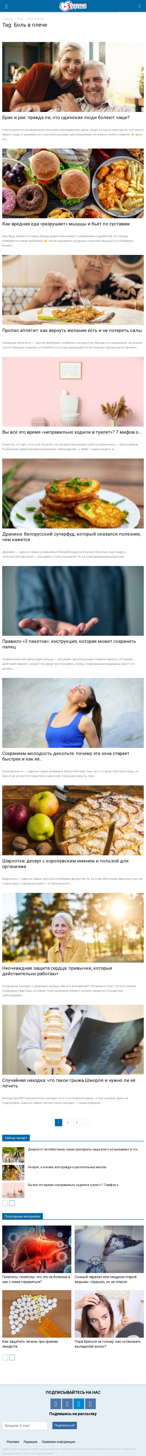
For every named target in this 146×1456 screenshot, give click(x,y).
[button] (140, 6)
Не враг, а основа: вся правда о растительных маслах (67, 1167)
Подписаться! (65, 1425)
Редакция (30, 1442)
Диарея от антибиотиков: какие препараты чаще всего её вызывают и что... (84, 1149)
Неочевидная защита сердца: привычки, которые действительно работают (57, 970)
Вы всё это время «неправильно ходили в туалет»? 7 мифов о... (72, 432)
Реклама (13, 1442)
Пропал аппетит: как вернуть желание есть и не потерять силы (72, 330)
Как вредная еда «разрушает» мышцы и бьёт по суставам (66, 223)
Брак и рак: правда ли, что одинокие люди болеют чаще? (66, 117)
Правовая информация (58, 1442)
